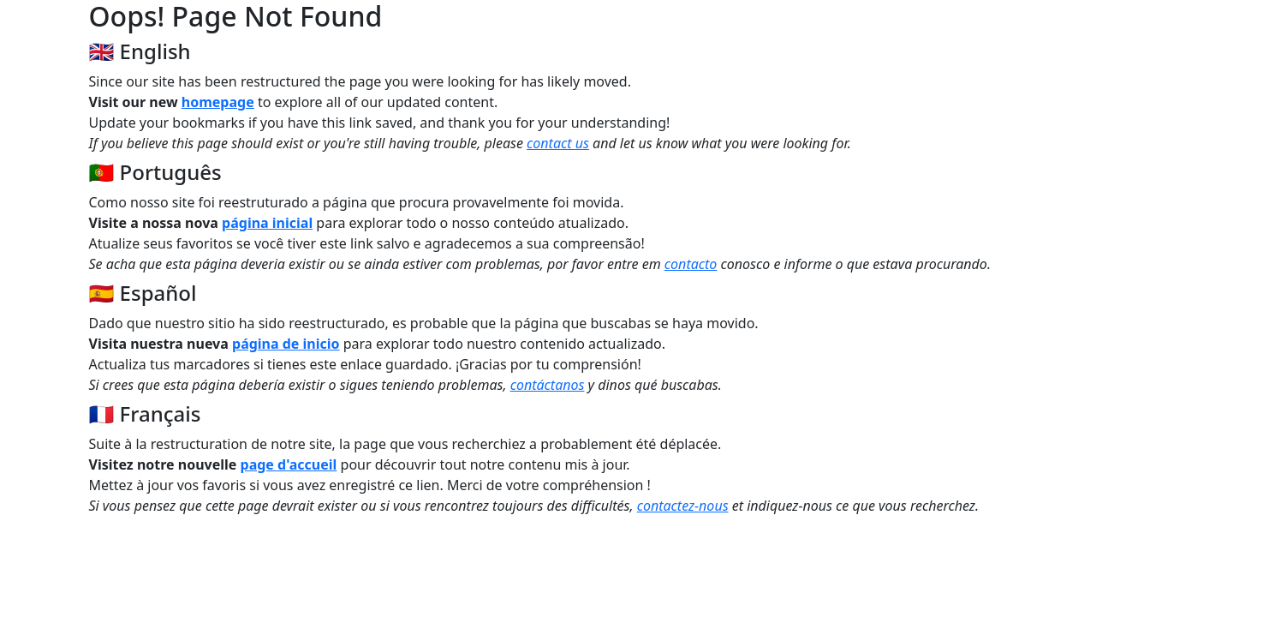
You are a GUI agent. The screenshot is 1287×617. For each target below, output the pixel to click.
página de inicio (286, 343)
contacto (691, 264)
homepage (218, 102)
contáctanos (547, 384)
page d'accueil (289, 464)
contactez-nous (683, 505)
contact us (558, 143)
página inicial (267, 222)
